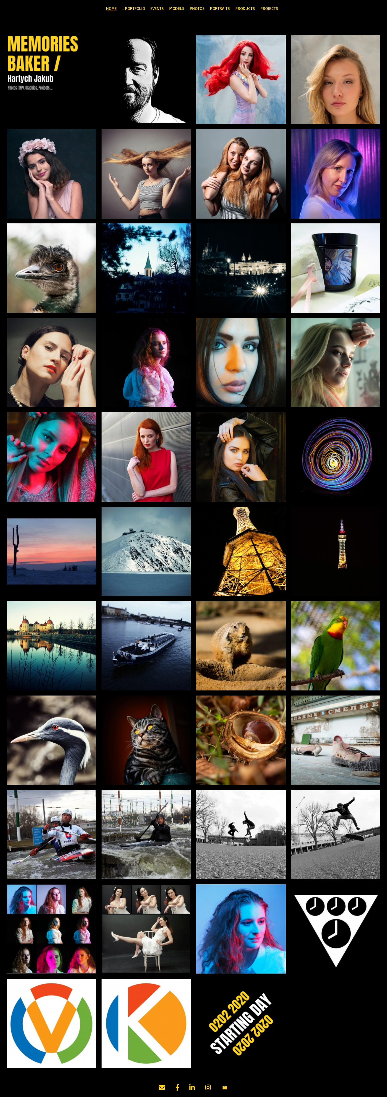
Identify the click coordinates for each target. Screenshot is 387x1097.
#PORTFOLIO (133, 8)
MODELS (176, 8)
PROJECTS (269, 8)
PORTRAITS (220, 8)
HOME (111, 8)
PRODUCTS (245, 8)
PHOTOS (197, 8)
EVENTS (157, 8)
